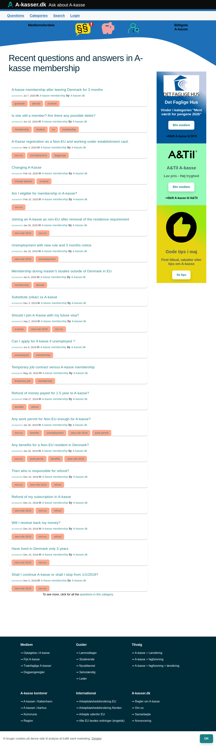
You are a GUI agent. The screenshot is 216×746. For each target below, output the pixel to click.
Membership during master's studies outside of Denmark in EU (62, 271)
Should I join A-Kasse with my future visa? (45, 315)
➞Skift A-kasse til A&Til (181, 198)
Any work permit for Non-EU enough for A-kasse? (51, 419)
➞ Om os (138, 707)
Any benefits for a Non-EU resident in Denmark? (50, 445)
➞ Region (27, 720)
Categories (39, 15)
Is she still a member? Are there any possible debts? (53, 115)
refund (34, 406)
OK (206, 738)
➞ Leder (81, 678)
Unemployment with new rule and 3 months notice (51, 245)
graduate (19, 103)
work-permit (101, 432)
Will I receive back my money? (36, 523)
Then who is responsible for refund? (40, 471)
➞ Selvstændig (86, 672)
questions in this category (96, 594)
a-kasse (52, 103)
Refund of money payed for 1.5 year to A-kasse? (50, 393)
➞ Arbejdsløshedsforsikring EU (96, 701)
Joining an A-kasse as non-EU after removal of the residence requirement (70, 219)
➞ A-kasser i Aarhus (34, 707)
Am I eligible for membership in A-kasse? (44, 193)
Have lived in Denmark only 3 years (40, 549)
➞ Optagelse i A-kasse (35, 652)
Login (75, 15)
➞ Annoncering (141, 720)
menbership (69, 129)
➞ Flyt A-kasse (30, 659)
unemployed (21, 355)
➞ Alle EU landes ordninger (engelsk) (100, 720)
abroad (36, 103)
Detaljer (97, 738)
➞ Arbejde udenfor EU (90, 714)
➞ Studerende (85, 659)
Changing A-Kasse (26, 167)
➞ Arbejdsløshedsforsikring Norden (99, 707)
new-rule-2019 (22, 233)
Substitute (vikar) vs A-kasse (34, 297)
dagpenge (60, 155)
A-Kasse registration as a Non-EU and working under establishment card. (70, 141)
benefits (19, 406)
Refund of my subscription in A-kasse (41, 497)
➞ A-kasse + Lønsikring (147, 652)
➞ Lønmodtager (86, 652)
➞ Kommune (29, 714)
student (40, 129)
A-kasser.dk (77, 95)
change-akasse (23, 181)
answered (17, 95)
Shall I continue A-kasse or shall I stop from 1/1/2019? (55, 574)
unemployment (38, 155)
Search (59, 15)
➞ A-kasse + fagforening (147, 659)
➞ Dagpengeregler (33, 672)
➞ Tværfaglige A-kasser (36, 665)
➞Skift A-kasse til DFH (181, 136)
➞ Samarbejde (141, 714)
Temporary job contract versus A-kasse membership (53, 367)
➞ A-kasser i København (36, 701)
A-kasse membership (52, 95)
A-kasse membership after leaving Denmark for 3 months (57, 90)
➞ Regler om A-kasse (146, 701)
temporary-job (22, 381)
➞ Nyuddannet (85, 665)
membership (21, 129)
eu (53, 129)
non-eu (18, 155)
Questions (15, 15)
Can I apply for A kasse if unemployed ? (43, 341)
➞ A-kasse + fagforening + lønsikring (155, 665)
